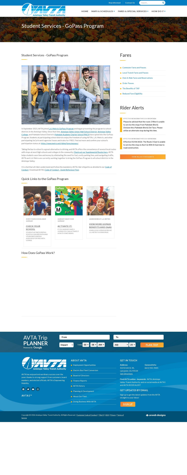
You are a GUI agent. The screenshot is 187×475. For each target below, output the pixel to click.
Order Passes (127, 83)
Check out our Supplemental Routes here (91, 152)
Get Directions (126, 374)
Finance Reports (79, 381)
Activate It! (65, 226)
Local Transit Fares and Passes (134, 73)
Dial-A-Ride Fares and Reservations (136, 78)
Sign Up (128, 404)
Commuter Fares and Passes (133, 67)
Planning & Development (82, 391)
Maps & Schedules (103, 11)
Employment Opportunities (83, 365)
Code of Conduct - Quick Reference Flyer (62, 170)
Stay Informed (115, 3)
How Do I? (159, 11)
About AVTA (79, 360)
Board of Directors (80, 375)
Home (84, 11)
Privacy (113, 415)
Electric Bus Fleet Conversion (84, 370)
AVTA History (78, 386)
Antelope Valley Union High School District (79, 132)
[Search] (163, 2)
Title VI (101, 415)
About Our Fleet (79, 396)
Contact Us (130, 3)
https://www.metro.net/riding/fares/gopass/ (59, 143)
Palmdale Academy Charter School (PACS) (72, 134)
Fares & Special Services (133, 11)
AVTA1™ (27, 395)
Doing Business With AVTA (83, 401)
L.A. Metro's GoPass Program (61, 128)
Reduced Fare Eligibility (131, 93)
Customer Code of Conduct (87, 415)
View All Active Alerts (143, 157)
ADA (107, 415)
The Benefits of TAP (129, 88)
